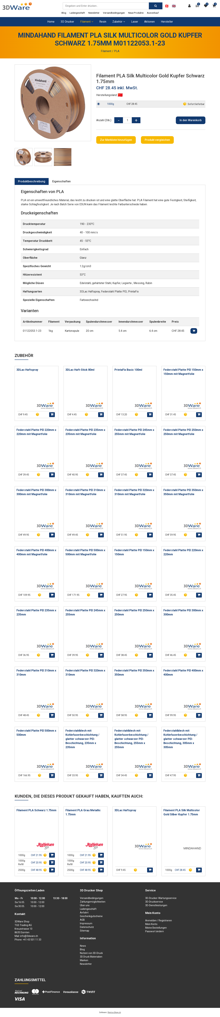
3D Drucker (67, 21)
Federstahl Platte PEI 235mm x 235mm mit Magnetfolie (85, 432)
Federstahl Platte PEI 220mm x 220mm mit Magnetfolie (36, 432)
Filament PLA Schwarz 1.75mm (36, 810)
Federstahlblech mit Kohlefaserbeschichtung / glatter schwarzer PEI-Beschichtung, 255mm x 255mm (131, 739)
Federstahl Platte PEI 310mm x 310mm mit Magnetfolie (85, 492)
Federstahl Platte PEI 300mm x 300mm (183, 612)
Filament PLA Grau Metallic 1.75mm (83, 812)
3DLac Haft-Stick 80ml (79, 369)
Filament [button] (86, 21)
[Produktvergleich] (198, 5)
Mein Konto (151, 924)
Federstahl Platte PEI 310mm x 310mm (36, 672)
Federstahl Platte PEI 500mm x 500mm (36, 732)
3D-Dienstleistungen (156, 905)
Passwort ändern (154, 931)
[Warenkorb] (214, 5)
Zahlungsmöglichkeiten (92, 901)
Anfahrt (84, 912)
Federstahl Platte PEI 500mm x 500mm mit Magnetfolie (85, 552)
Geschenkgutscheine (91, 916)
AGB (82, 919)
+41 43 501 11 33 (32, 939)
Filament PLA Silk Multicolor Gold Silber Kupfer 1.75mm (181, 812)
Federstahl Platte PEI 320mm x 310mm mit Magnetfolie (134, 492)
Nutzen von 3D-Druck (91, 953)
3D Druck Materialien (91, 956)
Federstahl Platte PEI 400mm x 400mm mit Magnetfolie (36, 552)
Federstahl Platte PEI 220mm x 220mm (183, 552)
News (83, 945)
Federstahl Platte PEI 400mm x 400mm (183, 672)
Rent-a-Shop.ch (114, 1012)
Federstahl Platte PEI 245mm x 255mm (85, 612)
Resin (102, 21)
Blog (64, 12)
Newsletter (94, 12)
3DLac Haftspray (27, 369)
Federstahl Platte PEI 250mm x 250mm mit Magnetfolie (183, 432)
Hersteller (167, 21)
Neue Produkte (136, 12)
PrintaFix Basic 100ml (128, 369)
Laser (134, 21)
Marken (84, 960)
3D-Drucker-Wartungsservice (161, 898)
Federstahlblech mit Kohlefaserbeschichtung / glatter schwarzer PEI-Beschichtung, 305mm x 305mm (180, 739)
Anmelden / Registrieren (158, 920)
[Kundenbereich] (190, 5)
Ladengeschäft (77, 12)
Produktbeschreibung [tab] (31, 181)
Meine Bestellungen (156, 927)
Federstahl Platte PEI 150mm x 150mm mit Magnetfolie (183, 372)
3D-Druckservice (154, 901)
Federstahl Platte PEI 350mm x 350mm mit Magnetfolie (183, 492)
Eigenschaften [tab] (61, 181)
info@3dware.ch (29, 936)
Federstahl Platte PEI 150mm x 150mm (134, 552)
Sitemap (84, 930)
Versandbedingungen (114, 12)
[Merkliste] (206, 5)
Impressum (86, 923)
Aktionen (149, 21)
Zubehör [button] (118, 21)
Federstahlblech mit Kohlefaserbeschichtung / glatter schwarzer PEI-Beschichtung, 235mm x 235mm (82, 739)
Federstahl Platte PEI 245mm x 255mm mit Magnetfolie (134, 432)
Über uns (85, 905)
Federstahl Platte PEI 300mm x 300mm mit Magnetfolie (36, 492)
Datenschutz (87, 927)
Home (50, 21)
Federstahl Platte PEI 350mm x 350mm (134, 672)
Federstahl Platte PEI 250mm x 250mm (134, 612)
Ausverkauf (153, 12)
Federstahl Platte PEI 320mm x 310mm (85, 672)
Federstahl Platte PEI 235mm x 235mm (36, 612)
